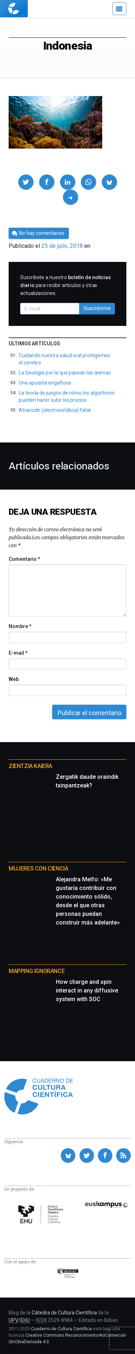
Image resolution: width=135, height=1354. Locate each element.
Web (14, 679)
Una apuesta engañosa (45, 383)
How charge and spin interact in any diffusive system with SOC (87, 990)
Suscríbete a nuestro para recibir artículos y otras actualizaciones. (65, 285)
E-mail (18, 653)
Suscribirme (97, 308)
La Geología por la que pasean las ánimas (65, 373)
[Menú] (119, 8)
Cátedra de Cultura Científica (64, 1313)
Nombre (20, 626)
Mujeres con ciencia (38, 868)
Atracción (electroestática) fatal (55, 410)
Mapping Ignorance (36, 971)
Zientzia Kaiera (30, 766)
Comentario (24, 559)
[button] (25, 182)
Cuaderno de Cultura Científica (61, 1328)
